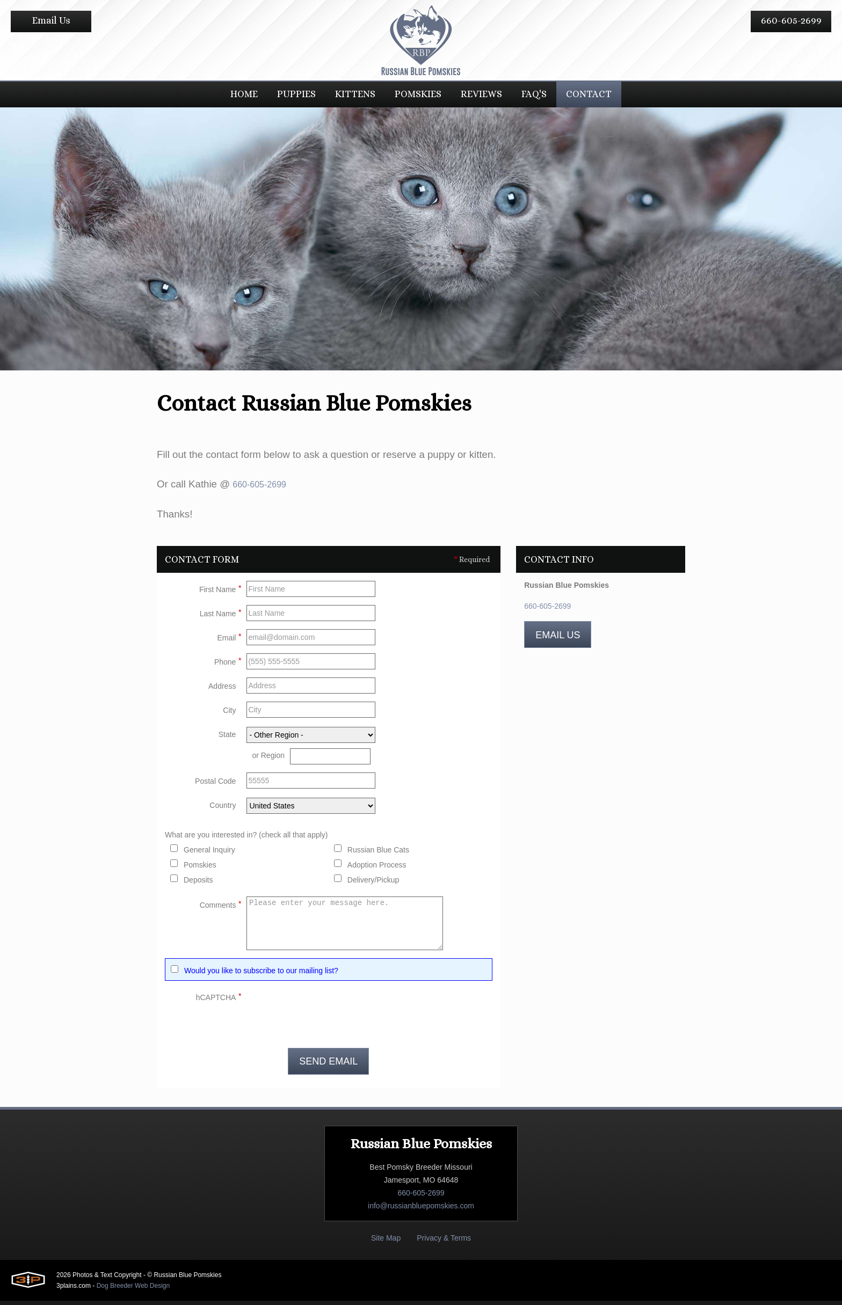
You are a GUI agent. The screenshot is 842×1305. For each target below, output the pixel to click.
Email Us (51, 20)
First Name (220, 592)
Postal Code (215, 785)
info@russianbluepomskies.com (421, 1210)
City (229, 714)
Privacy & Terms (444, 1242)
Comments (221, 908)
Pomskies (200, 869)
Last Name (221, 616)
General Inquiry (209, 854)
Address (222, 690)
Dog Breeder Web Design (133, 1290)
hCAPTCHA (219, 1000)
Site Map (386, 1242)
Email (229, 640)
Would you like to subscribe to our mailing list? (261, 975)
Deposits (198, 884)
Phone (227, 664)
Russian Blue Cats (378, 854)
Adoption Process (377, 869)
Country (222, 809)
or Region (268, 759)
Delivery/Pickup (373, 884)
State (227, 738)
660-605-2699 (791, 20)
